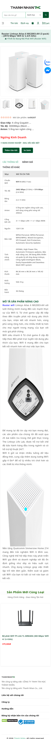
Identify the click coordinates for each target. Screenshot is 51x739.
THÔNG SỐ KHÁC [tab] (11, 167)
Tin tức (14, 23)
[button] (27, 150)
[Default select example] (34, 15)
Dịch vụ (25, 23)
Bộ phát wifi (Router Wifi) (34, 38)
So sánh (27, 150)
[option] (25, 72)
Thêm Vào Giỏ (11, 150)
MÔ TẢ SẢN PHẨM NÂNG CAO (21, 301)
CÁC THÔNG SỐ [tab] (10, 162)
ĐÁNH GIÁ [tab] (27, 162)
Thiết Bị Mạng (14, 38)
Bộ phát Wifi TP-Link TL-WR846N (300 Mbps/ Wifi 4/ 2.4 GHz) (25, 645)
